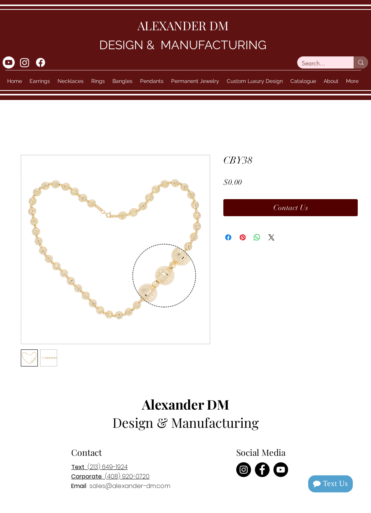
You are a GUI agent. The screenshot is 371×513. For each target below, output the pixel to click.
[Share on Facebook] (228, 237)
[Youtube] (9, 62)
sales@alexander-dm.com (129, 486)
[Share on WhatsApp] (257, 237)
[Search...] (320, 63)
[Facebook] (40, 62)
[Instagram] (25, 62)
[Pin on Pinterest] (242, 237)
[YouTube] (280, 469)
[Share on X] (271, 237)
